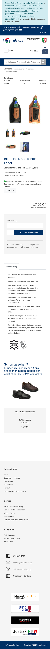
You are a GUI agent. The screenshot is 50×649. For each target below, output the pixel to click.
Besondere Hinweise (12, 478)
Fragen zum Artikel (31, 247)
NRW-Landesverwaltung (13, 507)
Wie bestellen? (9, 516)
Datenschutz (9, 481)
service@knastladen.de (22, 563)
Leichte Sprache (10, 27)
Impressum (8, 485)
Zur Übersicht (9, 78)
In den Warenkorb (28, 232)
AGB (6, 475)
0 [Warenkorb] (45, 51)
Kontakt (43, 33)
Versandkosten (13, 645)
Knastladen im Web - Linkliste (15, 491)
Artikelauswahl (9, 535)
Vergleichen (34, 245)
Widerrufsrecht (9, 513)
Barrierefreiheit (10, 30)
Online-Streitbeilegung (22, 569)
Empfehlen (13, 247)
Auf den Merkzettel (15, 245)
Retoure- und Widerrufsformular (16, 520)
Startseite (8, 69)
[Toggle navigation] (6, 50)
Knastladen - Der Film (22, 576)
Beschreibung (11, 267)
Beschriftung (12, 220)
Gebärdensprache (31, 27)
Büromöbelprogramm (12, 538)
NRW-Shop (8, 542)
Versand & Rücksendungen (14, 510)
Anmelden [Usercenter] (34, 51)
